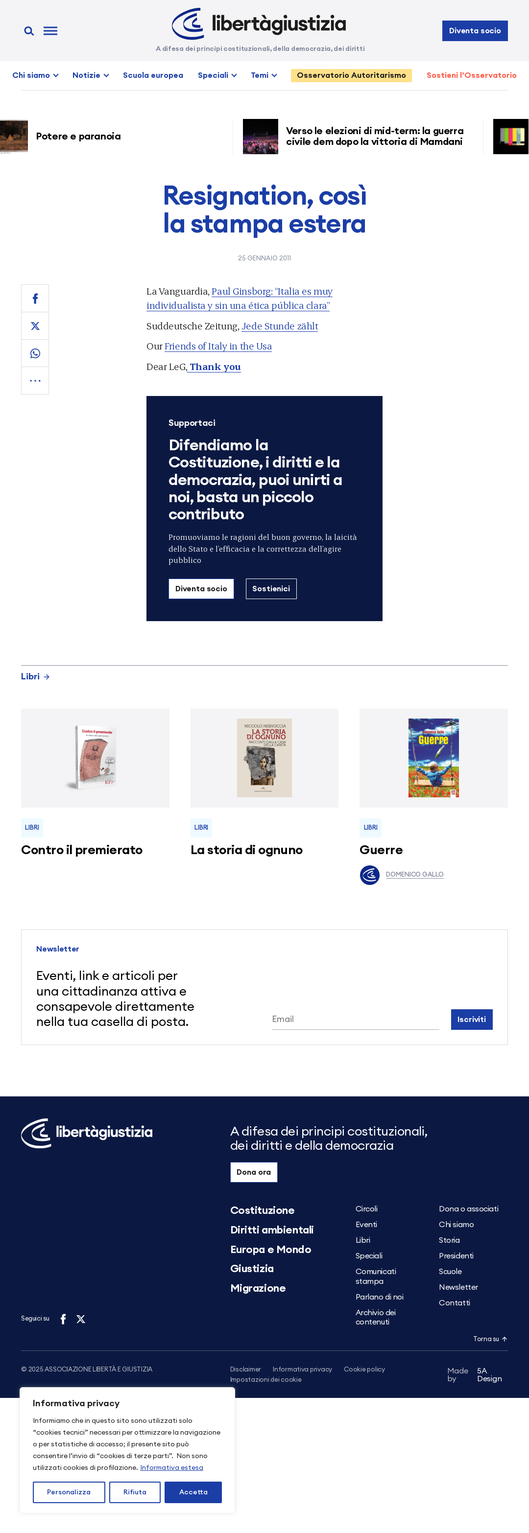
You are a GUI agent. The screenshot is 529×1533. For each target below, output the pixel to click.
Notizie (86, 75)
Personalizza (69, 1492)
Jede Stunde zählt (279, 326)
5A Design (474, 1376)
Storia (449, 1240)
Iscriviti (471, 1019)
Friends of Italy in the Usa (218, 346)
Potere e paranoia (83, 136)
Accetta (193, 1492)
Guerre (381, 850)
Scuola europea (153, 75)
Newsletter (458, 1287)
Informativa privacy (302, 1370)
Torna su (490, 1339)
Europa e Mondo (271, 1249)
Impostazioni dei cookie (266, 1380)
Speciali (213, 75)
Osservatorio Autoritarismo (351, 75)
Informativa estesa (171, 1467)
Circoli (367, 1209)
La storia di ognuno (247, 850)
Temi (259, 75)
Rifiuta (134, 1492)
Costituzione (262, 1210)
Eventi (366, 1225)
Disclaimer (245, 1370)
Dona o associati (468, 1209)
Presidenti (456, 1256)
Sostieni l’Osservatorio (472, 75)
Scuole (450, 1272)
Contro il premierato (82, 850)
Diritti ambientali (272, 1230)
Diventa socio (475, 31)
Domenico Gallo (401, 875)
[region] (127, 1450)
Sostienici (270, 589)
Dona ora (254, 1172)
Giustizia (252, 1268)
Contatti (454, 1303)
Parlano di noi (380, 1297)
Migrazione (258, 1288)
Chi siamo (31, 75)
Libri (35, 676)
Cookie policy (364, 1370)
